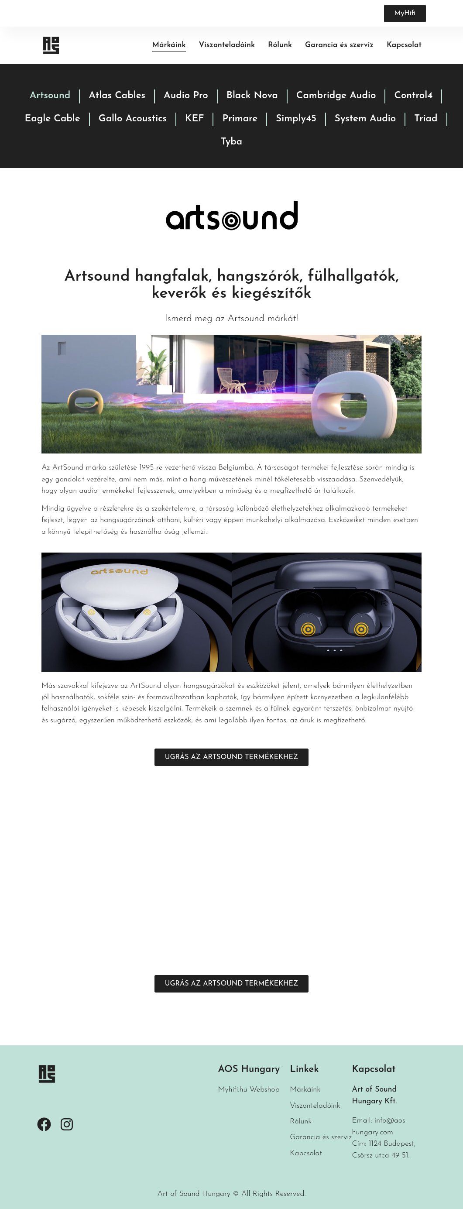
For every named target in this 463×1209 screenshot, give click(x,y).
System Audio (365, 119)
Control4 (413, 96)
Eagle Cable (52, 119)
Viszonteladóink (227, 45)
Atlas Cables (117, 96)
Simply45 (296, 119)
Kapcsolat (404, 45)
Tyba (231, 142)
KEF (194, 119)
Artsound (50, 96)
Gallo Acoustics (133, 119)
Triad (425, 119)
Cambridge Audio (336, 96)
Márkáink (169, 45)
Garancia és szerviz (339, 45)
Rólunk (280, 45)
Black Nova (252, 96)
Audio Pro (186, 96)
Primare (239, 119)
